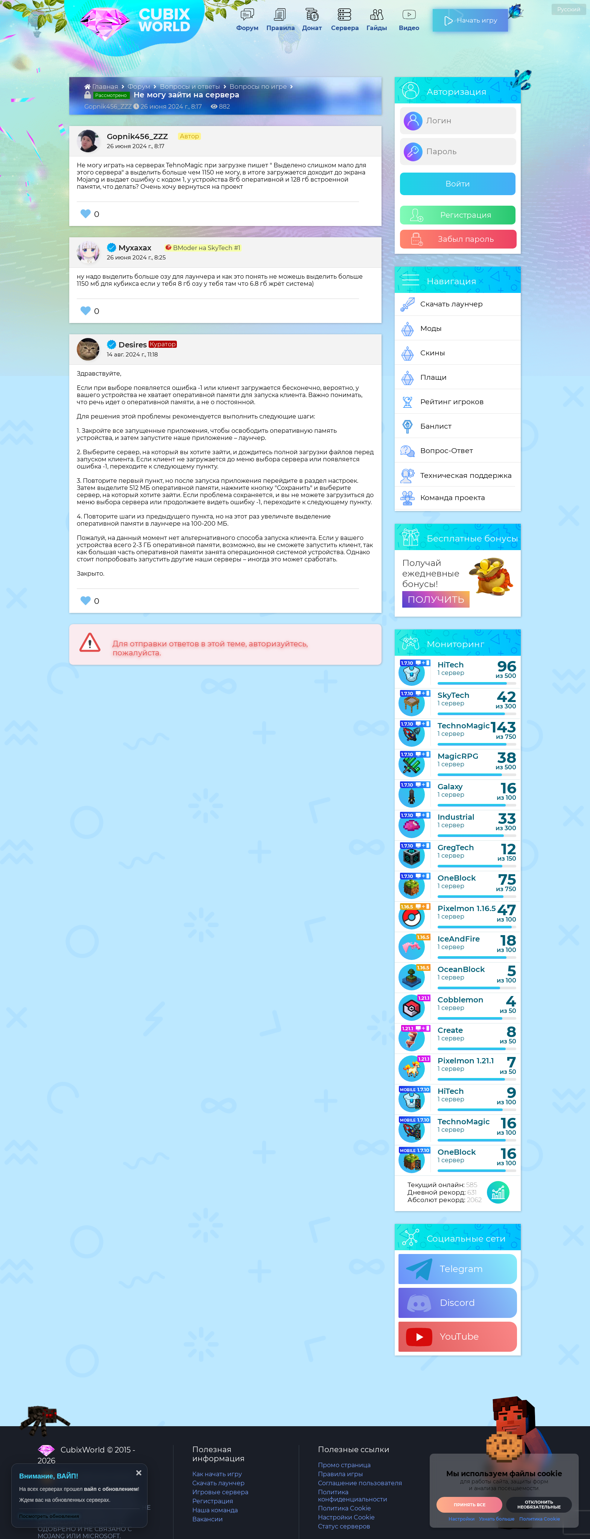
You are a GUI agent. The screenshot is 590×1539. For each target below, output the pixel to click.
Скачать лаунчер (441, 304)
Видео (406, 24)
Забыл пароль (452, 239)
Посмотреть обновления (49, 1516)
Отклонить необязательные (539, 1505)
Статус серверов (344, 1526)
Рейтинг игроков (442, 402)
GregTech (456, 847)
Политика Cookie (344, 1508)
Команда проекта (442, 498)
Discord (440, 1303)
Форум (245, 24)
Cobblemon (461, 999)
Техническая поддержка (456, 476)
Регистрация (450, 215)
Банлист (426, 427)
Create (450, 1030)
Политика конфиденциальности (352, 1496)
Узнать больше (497, 1519)
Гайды (373, 24)
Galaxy (450, 786)
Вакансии (207, 1519)
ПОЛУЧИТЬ (436, 599)
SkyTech (454, 695)
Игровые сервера (220, 1492)
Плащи (423, 378)
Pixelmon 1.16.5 (467, 908)
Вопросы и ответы (191, 86)
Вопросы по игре (259, 86)
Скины (422, 353)
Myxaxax (129, 247)
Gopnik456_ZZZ (137, 136)
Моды (421, 329)
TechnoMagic (464, 725)
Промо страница (344, 1465)
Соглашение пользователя (360, 1483)
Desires (127, 344)
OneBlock (457, 877)
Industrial (456, 817)
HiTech (451, 664)
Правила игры (340, 1474)
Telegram (444, 1269)
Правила (279, 24)
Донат (309, 24)
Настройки (461, 1519)
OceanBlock (461, 969)
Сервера (343, 24)
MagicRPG (458, 756)
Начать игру (470, 17)
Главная (102, 86)
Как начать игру (217, 1474)
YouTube (442, 1337)
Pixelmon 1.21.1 (466, 1060)
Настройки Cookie (346, 1517)
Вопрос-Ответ (436, 451)
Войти (458, 183)
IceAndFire (459, 938)
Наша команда (215, 1510)
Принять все (469, 1504)
